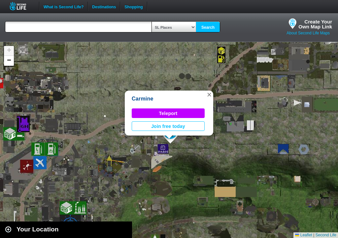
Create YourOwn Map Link (315, 24)
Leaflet (303, 235)
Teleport (168, 113)
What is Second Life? (64, 6)
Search (208, 27)
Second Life (21, 6)
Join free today (168, 126)
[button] (209, 95)
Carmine (142, 98)
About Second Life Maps (308, 33)
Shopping (133, 6)
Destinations (104, 6)
